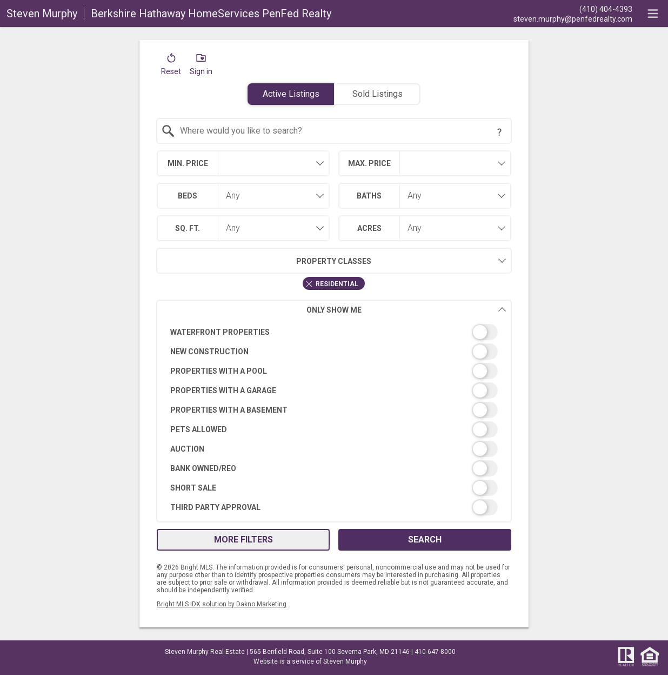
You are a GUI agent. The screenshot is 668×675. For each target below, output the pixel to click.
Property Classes (264, 261)
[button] (171, 66)
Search (425, 539)
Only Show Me (406, 309)
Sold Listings (377, 94)
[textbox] (341, 131)
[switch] (334, 332)
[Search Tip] (499, 131)
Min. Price (188, 163)
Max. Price (369, 163)
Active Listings (291, 94)
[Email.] (572, 18)
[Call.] (572, 9)
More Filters (243, 539)
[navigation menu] (653, 13)
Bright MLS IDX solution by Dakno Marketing (221, 604)
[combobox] (334, 131)
